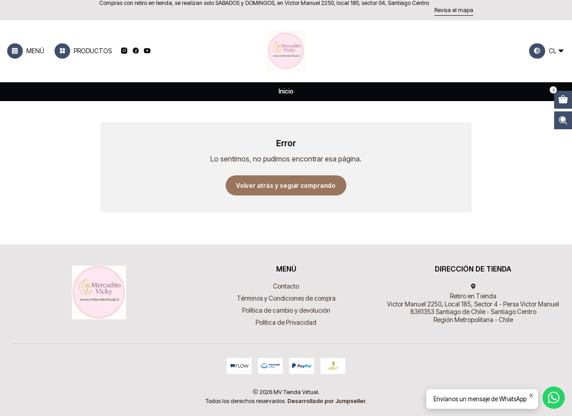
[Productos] (83, 51)
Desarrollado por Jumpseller (326, 401)
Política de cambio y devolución (286, 310)
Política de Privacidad (286, 322)
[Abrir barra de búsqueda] (563, 120)
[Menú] (25, 51)
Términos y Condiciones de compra (286, 298)
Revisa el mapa (453, 10)
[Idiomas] (547, 51)
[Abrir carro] (563, 100)
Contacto (286, 286)
